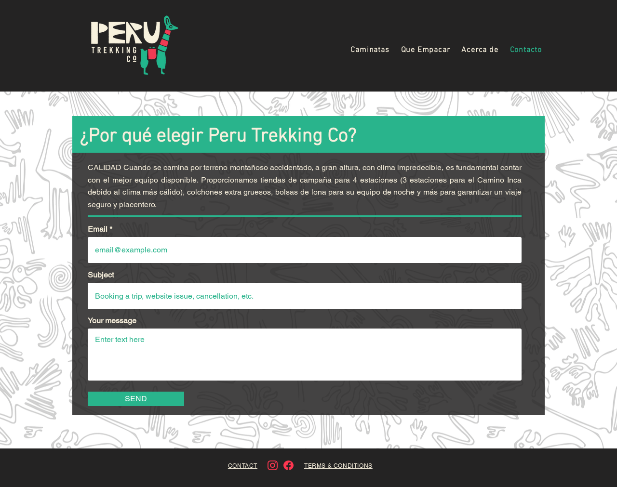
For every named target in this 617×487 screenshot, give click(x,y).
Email (97, 229)
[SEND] (136, 399)
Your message (112, 321)
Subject (101, 275)
